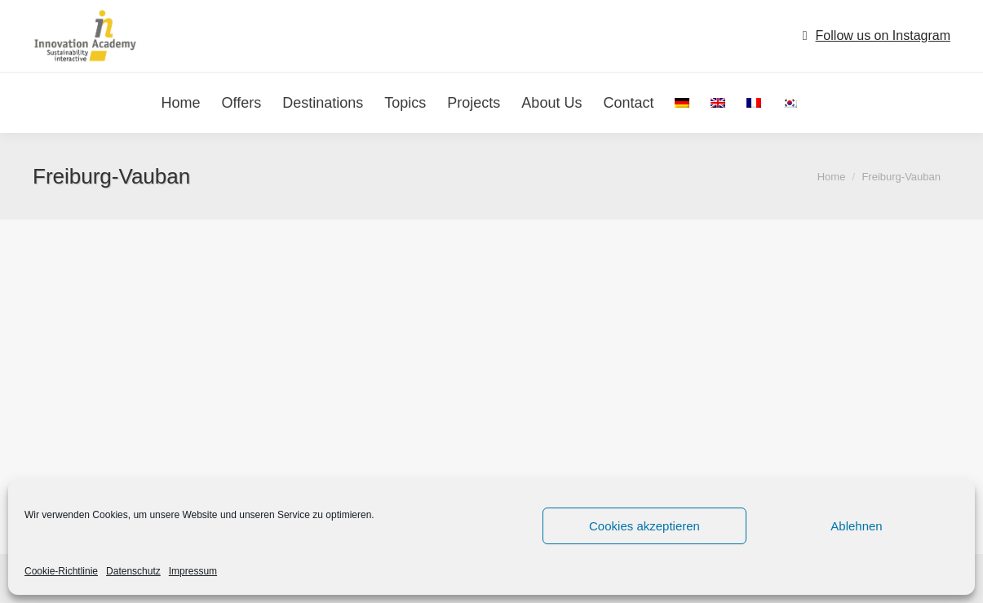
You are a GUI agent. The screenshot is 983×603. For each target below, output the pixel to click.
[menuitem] (682, 103)
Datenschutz (133, 571)
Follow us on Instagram (883, 35)
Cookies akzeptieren (644, 526)
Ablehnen (856, 526)
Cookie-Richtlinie (61, 571)
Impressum (193, 571)
